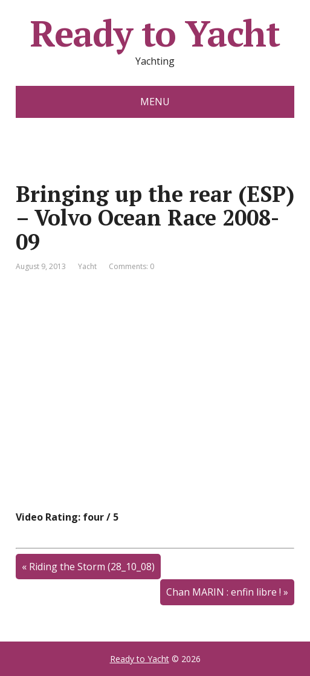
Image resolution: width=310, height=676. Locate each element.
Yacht (87, 266)
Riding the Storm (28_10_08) (92, 566)
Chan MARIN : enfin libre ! (223, 592)
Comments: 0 (131, 266)
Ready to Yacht (155, 33)
